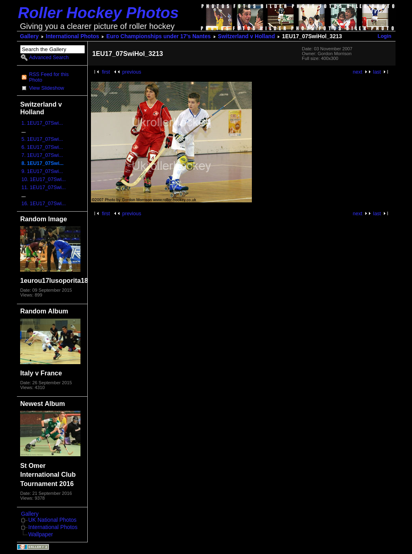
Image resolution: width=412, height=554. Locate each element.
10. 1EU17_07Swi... (43, 179)
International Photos (72, 36)
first (106, 72)
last (377, 72)
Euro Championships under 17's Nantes (158, 36)
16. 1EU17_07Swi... (43, 203)
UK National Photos (52, 520)
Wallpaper (40, 534)
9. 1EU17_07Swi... (42, 171)
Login (384, 36)
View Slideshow (46, 88)
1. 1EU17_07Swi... (42, 123)
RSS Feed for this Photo (48, 77)
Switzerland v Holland (246, 36)
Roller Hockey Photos (98, 12)
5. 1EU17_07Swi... (42, 139)
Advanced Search (48, 57)
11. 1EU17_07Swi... (43, 187)
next (358, 72)
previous (131, 72)
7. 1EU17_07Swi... (42, 155)
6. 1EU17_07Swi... (42, 147)
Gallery (29, 36)
